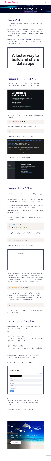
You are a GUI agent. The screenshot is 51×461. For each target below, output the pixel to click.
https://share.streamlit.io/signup (14, 331)
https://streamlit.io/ (27, 39)
